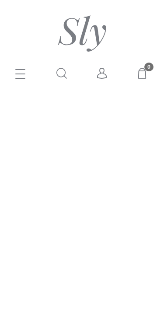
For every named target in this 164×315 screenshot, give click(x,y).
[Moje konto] (102, 74)
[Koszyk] (143, 73)
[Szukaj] (61, 73)
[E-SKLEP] (20, 75)
